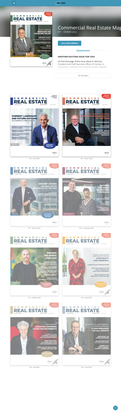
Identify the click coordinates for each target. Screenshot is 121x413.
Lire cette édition (69, 43)
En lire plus (83, 75)
